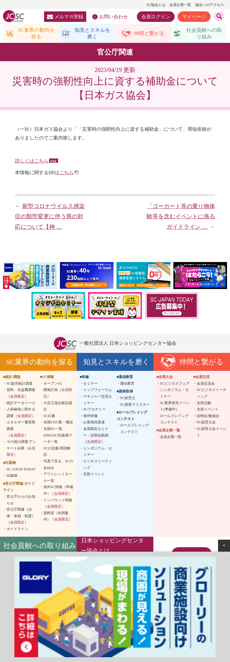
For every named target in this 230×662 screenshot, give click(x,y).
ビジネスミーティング (97, 465)
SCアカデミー (94, 410)
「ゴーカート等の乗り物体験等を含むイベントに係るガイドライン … (181, 217)
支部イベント (94, 475)
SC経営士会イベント (211, 433)
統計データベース (21, 404)
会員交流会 (206, 385)
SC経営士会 (206, 424)
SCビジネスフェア (175, 385)
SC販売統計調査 (20, 385)
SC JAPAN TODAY (21, 470)
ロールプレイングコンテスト (134, 430)
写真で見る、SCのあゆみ (58, 465)
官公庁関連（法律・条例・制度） (21, 517)
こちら (66, 173)
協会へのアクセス (209, 5)
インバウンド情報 (57, 504)
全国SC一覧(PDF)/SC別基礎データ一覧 (57, 436)
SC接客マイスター (135, 406)
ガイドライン (17, 530)
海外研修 (90, 417)
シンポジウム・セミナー (97, 452)
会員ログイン (155, 16)
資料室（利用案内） (57, 517)
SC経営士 (127, 399)
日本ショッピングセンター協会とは (112, 547)
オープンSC (52, 385)
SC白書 (49, 417)
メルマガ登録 (65, 16)
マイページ (194, 16)
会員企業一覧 (180, 5)
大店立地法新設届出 (57, 407)
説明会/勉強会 (208, 417)
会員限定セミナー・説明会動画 (95, 436)
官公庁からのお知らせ (21, 501)
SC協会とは (155, 5)
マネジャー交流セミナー (97, 400)
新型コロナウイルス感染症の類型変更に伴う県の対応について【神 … (50, 217)
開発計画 (57, 394)
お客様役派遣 (94, 424)
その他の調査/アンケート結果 (21, 449)
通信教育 (127, 385)
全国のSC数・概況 (58, 424)
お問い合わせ (110, 16)
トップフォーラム (97, 391)
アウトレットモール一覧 (57, 478)
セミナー (90, 385)
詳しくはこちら (32, 162)
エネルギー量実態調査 (21, 430)
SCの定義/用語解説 (56, 452)
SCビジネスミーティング (211, 394)
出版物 (12, 477)
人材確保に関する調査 (21, 413)
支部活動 (204, 404)
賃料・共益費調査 (21, 394)
